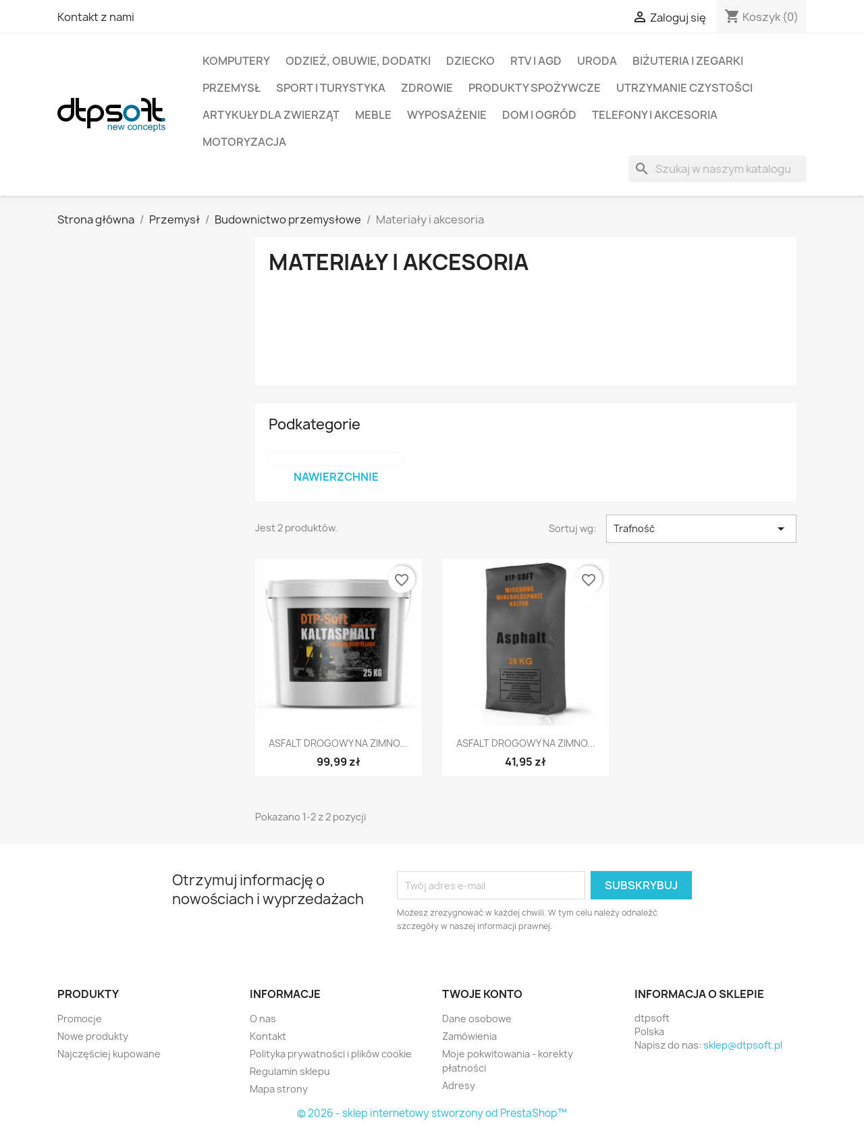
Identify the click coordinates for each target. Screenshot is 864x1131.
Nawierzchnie (336, 476)
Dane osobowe (477, 1018)
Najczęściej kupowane (109, 1053)
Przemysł (231, 87)
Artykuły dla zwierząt (271, 114)
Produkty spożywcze (534, 87)
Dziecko (470, 60)
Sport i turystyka (330, 87)
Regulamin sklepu (290, 1071)
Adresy (458, 1085)
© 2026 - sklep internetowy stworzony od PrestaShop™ (432, 1113)
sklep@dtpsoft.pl (742, 1044)
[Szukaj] (717, 168)
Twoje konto (482, 994)
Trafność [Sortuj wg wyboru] (701, 529)
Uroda (597, 60)
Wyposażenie (447, 114)
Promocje (79, 1018)
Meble (373, 114)
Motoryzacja (244, 141)
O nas (263, 1018)
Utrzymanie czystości (684, 87)
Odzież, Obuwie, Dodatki (358, 60)
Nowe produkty (92, 1036)
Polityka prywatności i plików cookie (331, 1053)
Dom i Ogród (539, 114)
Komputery (236, 60)
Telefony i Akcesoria (655, 114)
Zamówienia (469, 1036)
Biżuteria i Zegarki (687, 60)
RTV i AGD (536, 60)
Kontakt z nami (95, 16)
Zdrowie (427, 87)
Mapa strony (279, 1088)
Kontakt (268, 1036)
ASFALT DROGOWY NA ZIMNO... (338, 743)
